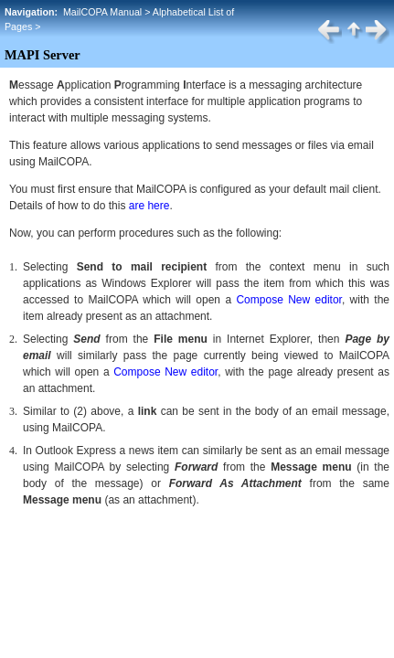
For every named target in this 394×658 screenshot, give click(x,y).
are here (149, 205)
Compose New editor (288, 299)
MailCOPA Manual (102, 11)
